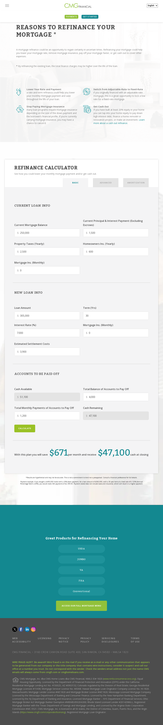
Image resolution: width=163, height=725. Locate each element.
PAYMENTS (71, 16)
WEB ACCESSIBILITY (21, 640)
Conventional (81, 591)
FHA (81, 581)
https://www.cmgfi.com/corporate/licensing (43, 712)
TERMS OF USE (135, 640)
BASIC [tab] (75, 182)
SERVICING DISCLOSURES (110, 640)
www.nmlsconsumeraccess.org (119, 678)
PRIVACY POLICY (86, 640)
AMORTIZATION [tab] (136, 182)
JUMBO (81, 559)
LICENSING (45, 638)
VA (81, 570)
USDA (81, 549)
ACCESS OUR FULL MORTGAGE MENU (81, 605)
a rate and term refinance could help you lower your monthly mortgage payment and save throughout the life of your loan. (51, 96)
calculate (24, 428)
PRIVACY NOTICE (64, 640)
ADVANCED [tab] (106, 182)
